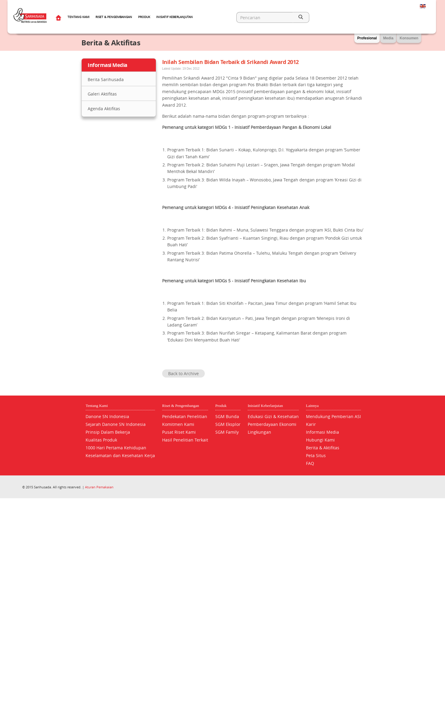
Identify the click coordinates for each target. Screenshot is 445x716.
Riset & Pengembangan (113, 17)
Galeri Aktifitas (102, 94)
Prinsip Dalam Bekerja (108, 432)
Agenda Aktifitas (104, 108)
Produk (144, 17)
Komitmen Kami (178, 424)
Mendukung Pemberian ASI (333, 416)
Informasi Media (322, 432)
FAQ (310, 463)
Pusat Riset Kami (179, 432)
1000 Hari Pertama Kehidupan (116, 448)
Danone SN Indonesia (107, 416)
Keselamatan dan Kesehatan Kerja (120, 455)
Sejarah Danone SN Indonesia (116, 424)
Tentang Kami (78, 17)
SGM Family (227, 432)
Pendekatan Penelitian (184, 416)
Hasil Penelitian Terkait (185, 440)
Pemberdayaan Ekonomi (272, 424)
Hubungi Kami (320, 440)
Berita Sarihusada (106, 79)
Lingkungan (259, 432)
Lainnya (312, 405)
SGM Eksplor (228, 424)
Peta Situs (316, 455)
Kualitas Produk (101, 440)
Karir (311, 424)
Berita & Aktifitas (322, 448)
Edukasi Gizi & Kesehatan (273, 416)
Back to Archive (183, 373)
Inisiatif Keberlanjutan (174, 17)
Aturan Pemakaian (99, 487)
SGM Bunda (227, 416)
